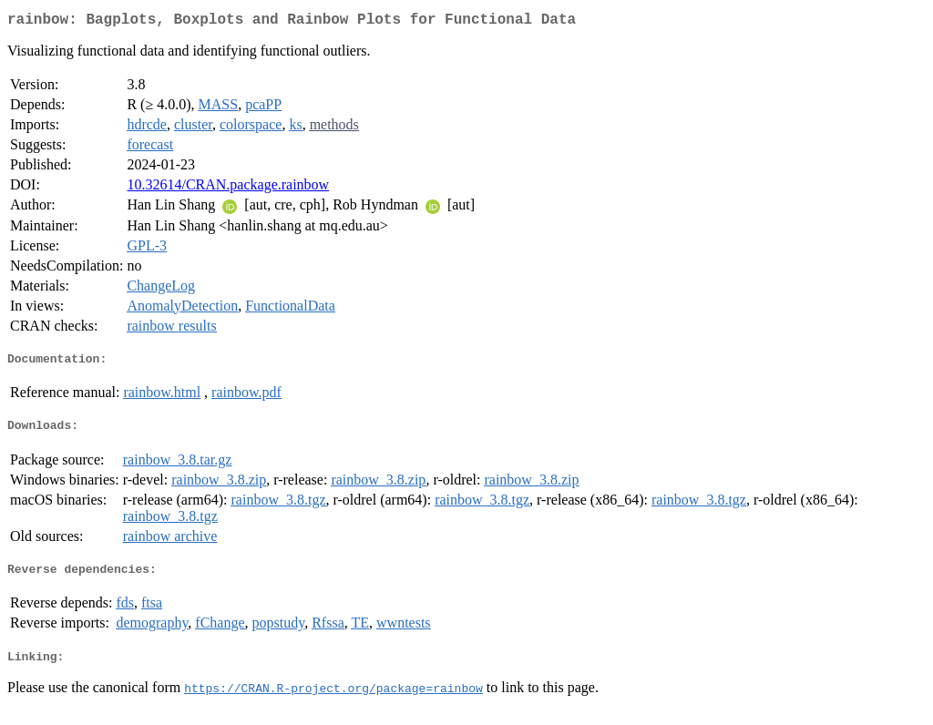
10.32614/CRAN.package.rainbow (228, 188)
